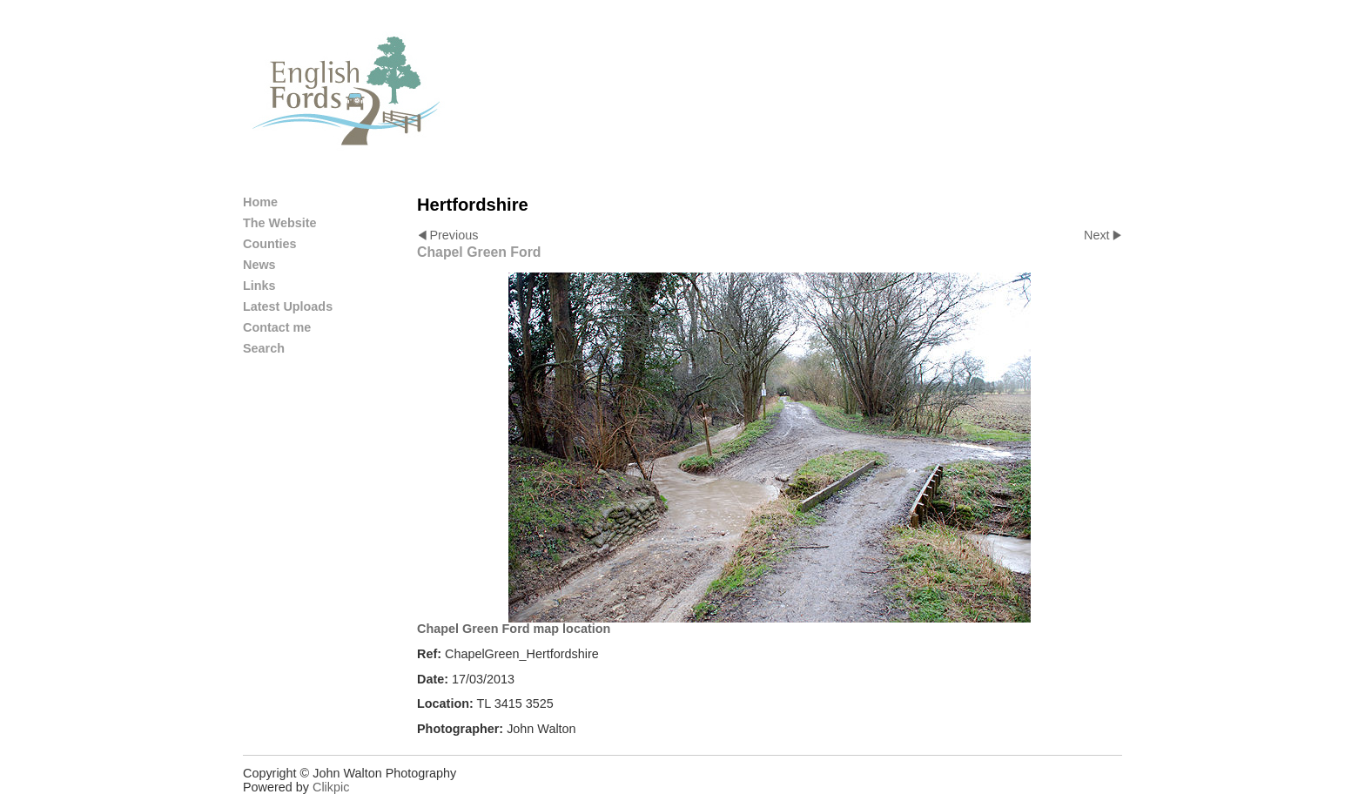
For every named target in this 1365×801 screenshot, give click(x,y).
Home (260, 202)
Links (259, 286)
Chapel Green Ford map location (513, 629)
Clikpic (331, 787)
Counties (270, 244)
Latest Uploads (288, 306)
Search (264, 348)
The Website (280, 223)
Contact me (277, 327)
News (259, 265)
